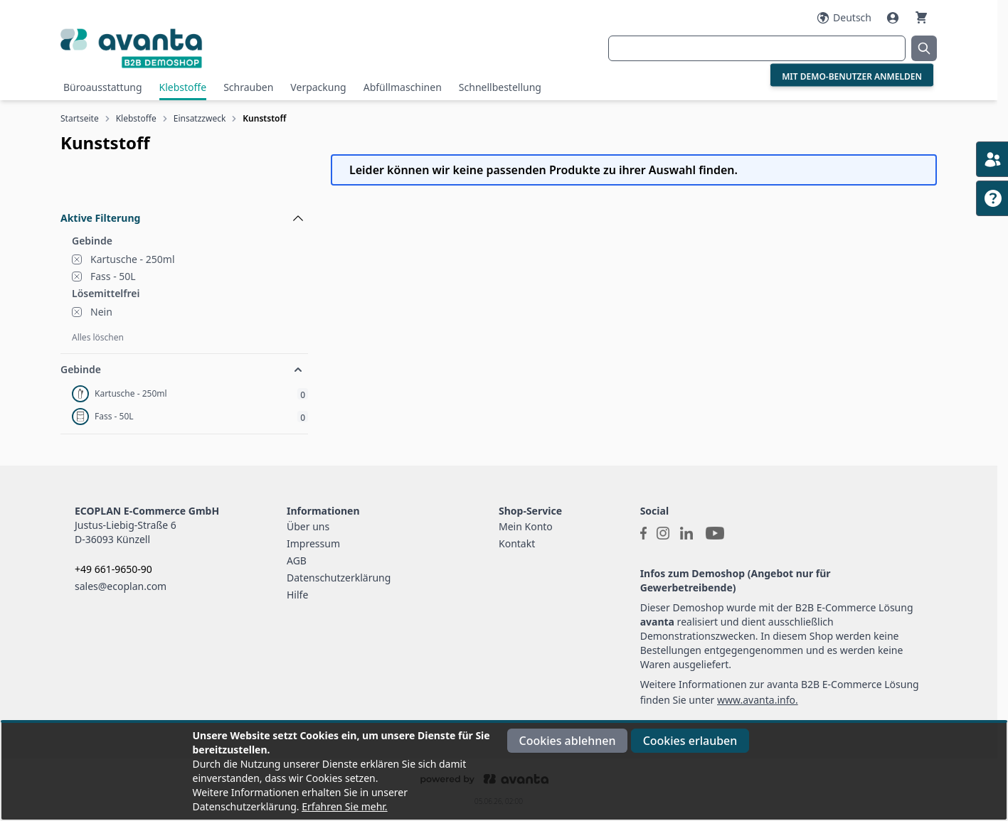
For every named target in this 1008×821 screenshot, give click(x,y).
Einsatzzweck (200, 118)
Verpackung (318, 87)
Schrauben (248, 87)
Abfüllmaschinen (403, 87)
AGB (297, 560)
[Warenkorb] (921, 17)
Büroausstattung (102, 87)
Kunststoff (264, 118)
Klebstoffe (183, 87)
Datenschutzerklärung (339, 577)
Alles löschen (98, 337)
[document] (504, 771)
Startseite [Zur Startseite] (79, 118)
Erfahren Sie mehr (343, 806)
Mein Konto (526, 526)
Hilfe (297, 594)
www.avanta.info (756, 700)
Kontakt (517, 543)
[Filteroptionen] (184, 185)
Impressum (313, 543)
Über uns (308, 526)
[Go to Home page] (206, 48)
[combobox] (757, 48)
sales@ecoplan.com (120, 586)
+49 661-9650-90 (113, 569)
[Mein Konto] (894, 18)
